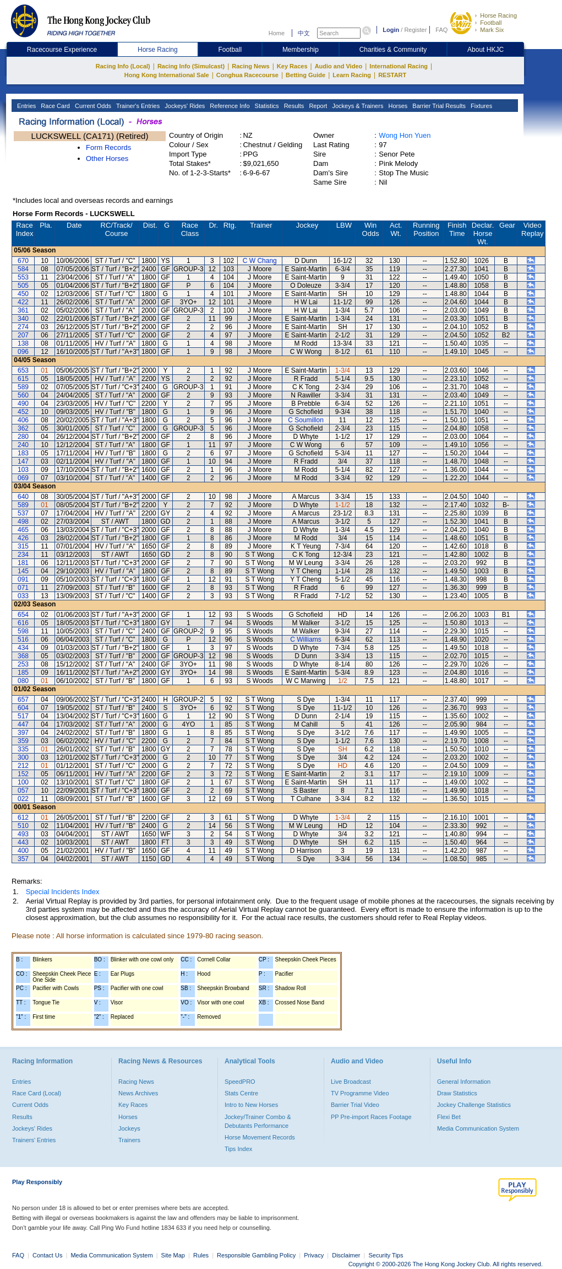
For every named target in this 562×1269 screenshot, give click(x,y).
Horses (396, 106)
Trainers (129, 1140)
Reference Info (228, 106)
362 (23, 428)
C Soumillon (306, 420)
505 (23, 285)
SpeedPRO (240, 1081)
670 (23, 261)
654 (23, 615)
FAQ (441, 29)
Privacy (314, 1255)
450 (23, 294)
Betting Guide (305, 75)
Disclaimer (346, 1255)
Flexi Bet (449, 1117)
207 (23, 335)
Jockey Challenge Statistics (474, 1104)
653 (23, 370)
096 (23, 352)
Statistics (266, 106)
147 (23, 461)
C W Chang (260, 261)
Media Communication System (478, 1128)
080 (23, 681)
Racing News (250, 66)
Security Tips (386, 1255)
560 (23, 395)
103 (23, 470)
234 (23, 554)
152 (23, 774)
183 (23, 453)
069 (23, 478)
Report (317, 106)
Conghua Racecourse (247, 75)
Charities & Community (393, 49)
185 (23, 672)
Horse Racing (498, 15)
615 (23, 379)
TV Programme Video (360, 1093)
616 (23, 623)
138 (23, 343)
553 (23, 277)
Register (415, 29)
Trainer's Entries (137, 106)
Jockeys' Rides (184, 106)
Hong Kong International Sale (166, 75)
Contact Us (47, 1255)
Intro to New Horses (251, 1104)
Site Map (173, 1255)
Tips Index (238, 1149)
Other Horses (107, 158)
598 (23, 631)
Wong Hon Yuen (404, 135)
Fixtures (480, 106)
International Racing (398, 66)
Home (277, 33)
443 (23, 842)
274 (23, 327)
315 (23, 546)
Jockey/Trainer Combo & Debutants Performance (258, 1121)
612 (23, 817)
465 (23, 530)
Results (293, 106)
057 (23, 790)
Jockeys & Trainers (356, 106)
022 (23, 799)
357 (23, 859)
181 (23, 563)
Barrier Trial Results (438, 106)
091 (23, 579)
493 (23, 834)
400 (23, 850)
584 (23, 269)
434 (23, 648)
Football (490, 22)
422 (23, 302)
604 (23, 708)
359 (23, 741)
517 (23, 716)
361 (23, 310)
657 (23, 699)
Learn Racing (351, 75)
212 (23, 766)
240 (23, 445)
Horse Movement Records (260, 1137)
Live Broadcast (351, 1081)
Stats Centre (241, 1093)
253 (23, 664)
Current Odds (92, 106)
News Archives (138, 1093)
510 (23, 826)
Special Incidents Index (63, 892)
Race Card (54, 106)
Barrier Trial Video (355, 1104)
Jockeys (129, 1128)
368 (23, 656)
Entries (25, 106)
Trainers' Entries (34, 1140)
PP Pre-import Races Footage (371, 1117)
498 (23, 521)
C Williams (305, 639)
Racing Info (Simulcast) (191, 66)
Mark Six (492, 29)
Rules (201, 1255)
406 (23, 420)
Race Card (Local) (36, 1093)
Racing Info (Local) (123, 66)
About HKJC (485, 49)
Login (391, 29)
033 (23, 596)
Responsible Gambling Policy (256, 1255)
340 (23, 318)
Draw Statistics (457, 1093)
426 (23, 538)
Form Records (108, 147)
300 (23, 757)
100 (23, 782)
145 (23, 571)
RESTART (392, 75)
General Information (463, 1081)
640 (23, 497)
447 (23, 724)
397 (23, 732)
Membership (300, 49)
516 (23, 639)
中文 (304, 33)
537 (23, 513)
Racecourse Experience (62, 49)
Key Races (292, 66)
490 (23, 403)
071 (23, 588)
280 (23, 436)
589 (23, 387)
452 (23, 412)
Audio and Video (339, 66)
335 (23, 749)
